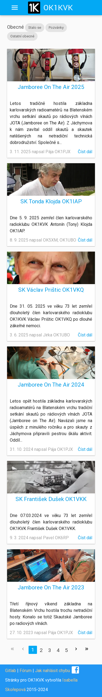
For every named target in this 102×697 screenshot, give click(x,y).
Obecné (15, 27)
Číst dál (85, 151)
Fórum (26, 670)
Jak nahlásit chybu (52, 670)
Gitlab (10, 670)
